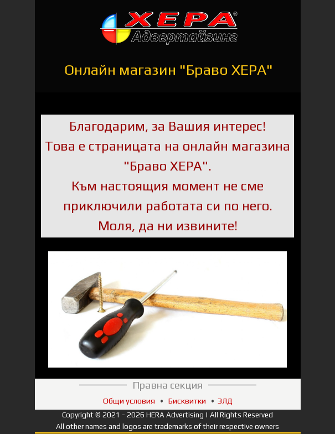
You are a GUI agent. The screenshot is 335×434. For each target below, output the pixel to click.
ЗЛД (225, 400)
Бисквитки (187, 400)
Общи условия (129, 400)
